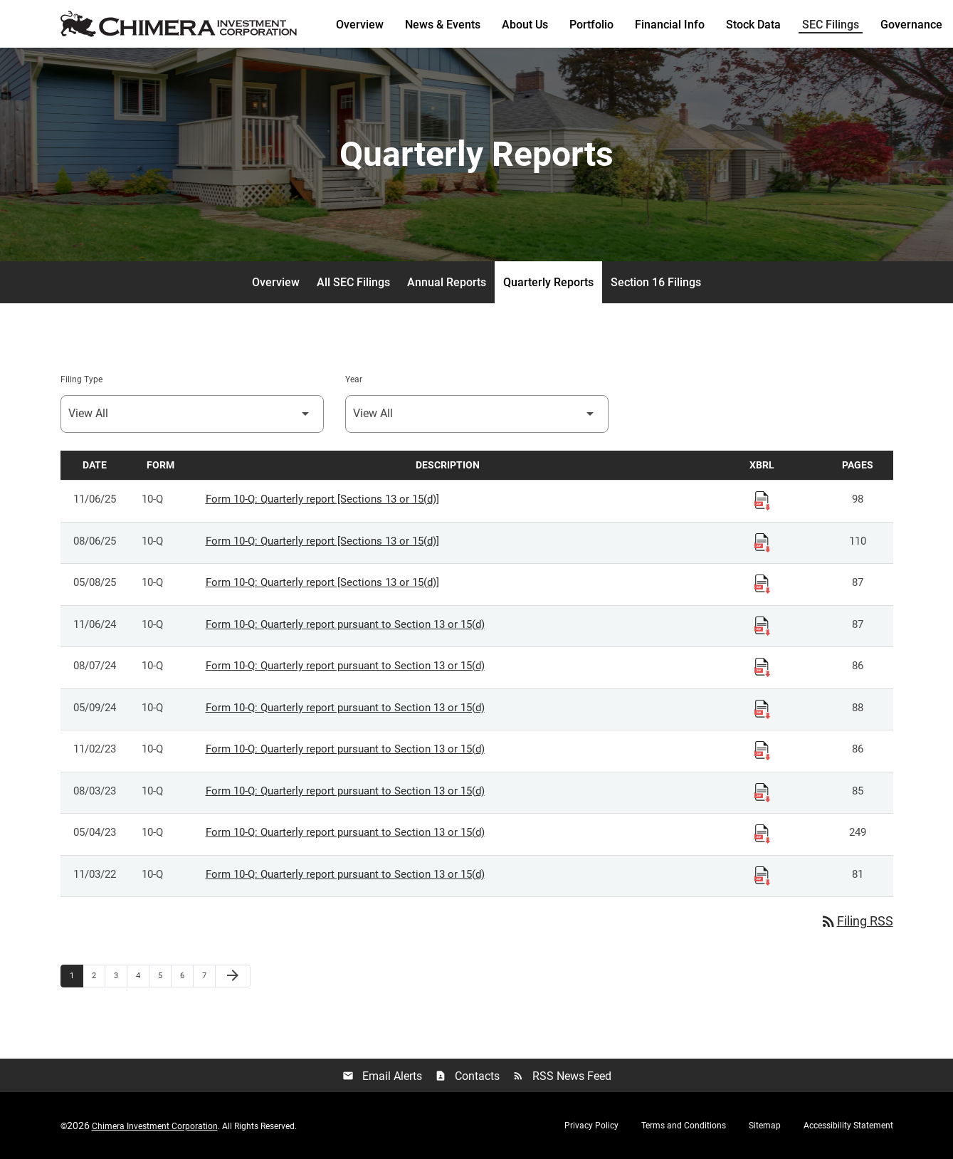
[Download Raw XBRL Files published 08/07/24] (762, 666)
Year (353, 379)
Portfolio (591, 24)
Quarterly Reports (548, 282)
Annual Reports (446, 282)
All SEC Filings (353, 282)
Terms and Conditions (683, 1125)
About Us (525, 24)
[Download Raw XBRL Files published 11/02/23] (762, 749)
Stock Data (753, 24)
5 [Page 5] (164, 975)
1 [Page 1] (76, 975)
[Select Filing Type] (192, 414)
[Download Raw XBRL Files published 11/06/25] (762, 499)
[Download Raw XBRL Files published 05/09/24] (762, 708)
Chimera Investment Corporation (155, 1126)
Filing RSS (856, 920)
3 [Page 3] (120, 975)
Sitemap (765, 1125)
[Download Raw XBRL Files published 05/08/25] (762, 583)
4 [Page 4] (142, 975)
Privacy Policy (591, 1125)
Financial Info (670, 24)
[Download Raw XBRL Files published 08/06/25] (762, 541)
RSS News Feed (561, 1076)
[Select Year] (477, 414)
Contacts (467, 1076)
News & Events (442, 24)
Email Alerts (382, 1076)
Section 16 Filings (656, 282)
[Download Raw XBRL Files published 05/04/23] (762, 832)
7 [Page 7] (208, 975)
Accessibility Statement (848, 1125)
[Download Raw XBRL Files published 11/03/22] (762, 874)
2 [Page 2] (98, 975)
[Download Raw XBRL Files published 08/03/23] (762, 791)
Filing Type (81, 379)
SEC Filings (830, 24)
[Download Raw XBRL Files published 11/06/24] (762, 625)
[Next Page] (233, 976)
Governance (911, 24)
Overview (360, 24)
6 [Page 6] (186, 975)
